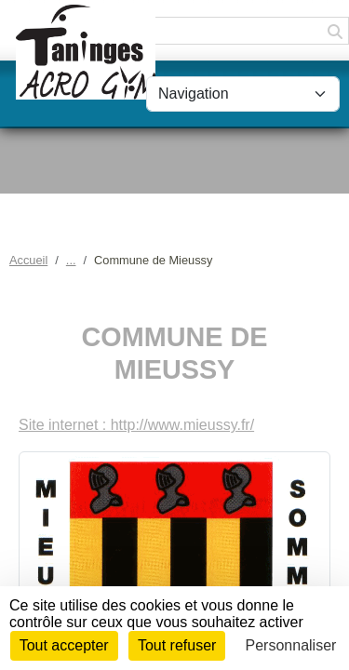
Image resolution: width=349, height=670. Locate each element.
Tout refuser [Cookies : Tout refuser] (177, 645)
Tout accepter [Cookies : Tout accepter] (64, 645)
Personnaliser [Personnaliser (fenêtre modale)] (291, 645)
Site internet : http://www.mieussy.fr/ (136, 425)
